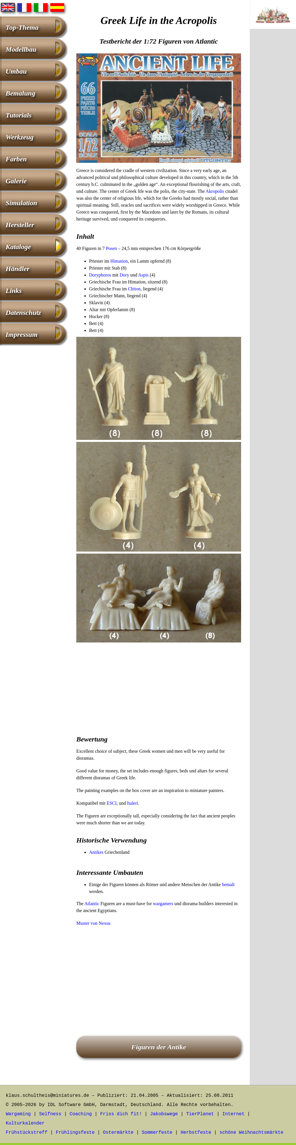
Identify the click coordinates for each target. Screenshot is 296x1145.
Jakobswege (164, 1114)
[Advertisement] (158, 685)
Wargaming (18, 1114)
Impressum (21, 334)
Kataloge (18, 247)
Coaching (81, 1114)
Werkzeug (19, 137)
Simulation (21, 203)
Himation (119, 261)
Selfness (50, 1114)
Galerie (16, 181)
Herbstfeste (196, 1132)
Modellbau (20, 49)
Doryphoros (100, 274)
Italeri (132, 803)
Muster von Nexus (93, 923)
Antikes (96, 852)
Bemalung (20, 93)
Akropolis (215, 191)
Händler (17, 268)
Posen (111, 248)
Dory (124, 274)
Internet (233, 1114)
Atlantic (91, 903)
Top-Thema (21, 27)
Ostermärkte (118, 1132)
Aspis (143, 274)
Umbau (16, 71)
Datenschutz (23, 312)
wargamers (163, 903)
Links (13, 290)
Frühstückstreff (26, 1132)
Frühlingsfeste (75, 1132)
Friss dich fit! (121, 1114)
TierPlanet (200, 1114)
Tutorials (18, 115)
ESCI (112, 803)
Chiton (134, 288)
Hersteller (19, 225)
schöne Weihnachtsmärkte (251, 1132)
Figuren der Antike (158, 1047)
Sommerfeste (157, 1132)
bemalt (228, 884)
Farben (16, 159)
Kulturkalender (25, 1123)
